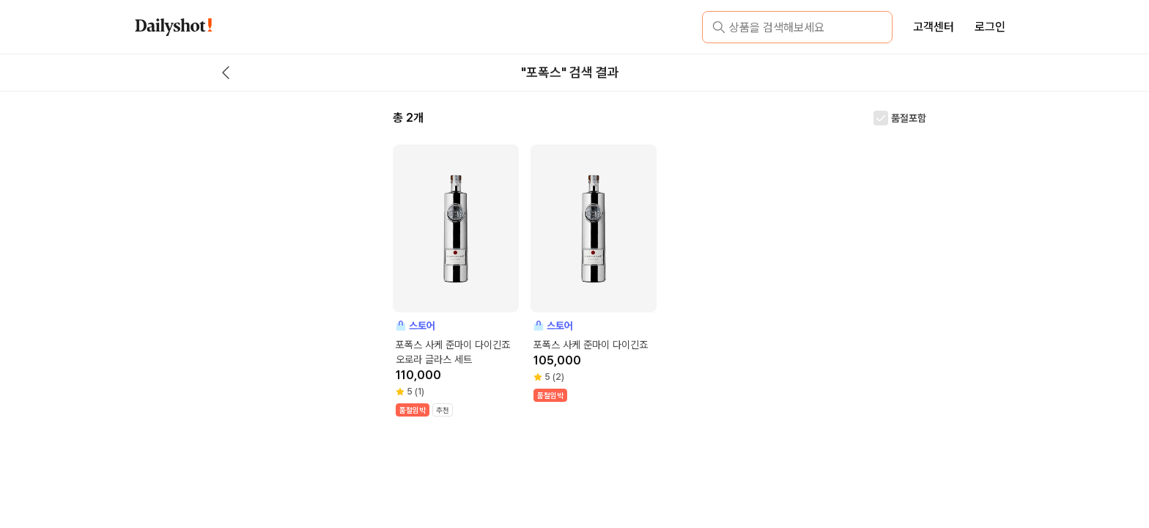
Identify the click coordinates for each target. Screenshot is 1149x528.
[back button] (225, 72)
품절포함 (908, 118)
